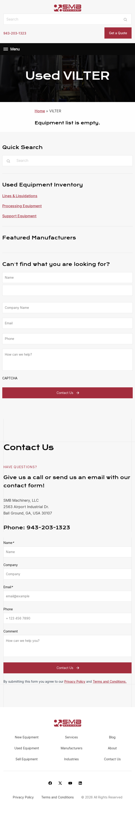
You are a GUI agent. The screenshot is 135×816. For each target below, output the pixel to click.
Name (8, 543)
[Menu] (5, 49)
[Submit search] (125, 19)
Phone (8, 609)
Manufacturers (71, 748)
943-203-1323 (14, 33)
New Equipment (27, 737)
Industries (71, 759)
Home (40, 111)
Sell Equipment (27, 759)
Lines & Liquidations (19, 196)
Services (71, 737)
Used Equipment (26, 748)
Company (10, 565)
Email (8, 587)
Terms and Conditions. (110, 681)
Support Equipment (19, 216)
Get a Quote (118, 33)
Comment (10, 631)
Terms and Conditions (58, 797)
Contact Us (68, 393)
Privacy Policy (74, 681)
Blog (112, 737)
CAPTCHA (9, 378)
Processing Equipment (22, 206)
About (112, 748)
